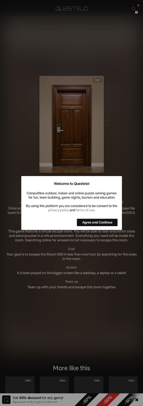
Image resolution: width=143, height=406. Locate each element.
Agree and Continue (97, 222)
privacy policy (58, 210)
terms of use (85, 210)
